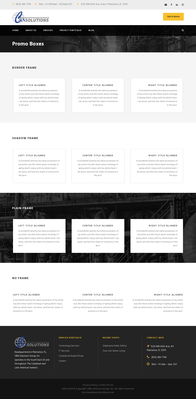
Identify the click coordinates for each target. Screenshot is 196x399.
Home (15, 30)
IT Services (64, 351)
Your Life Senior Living (114, 351)
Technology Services (69, 346)
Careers (62, 361)
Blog (91, 30)
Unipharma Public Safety (115, 346)
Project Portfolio (70, 30)
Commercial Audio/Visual (71, 356)
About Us (31, 30)
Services (48, 30)
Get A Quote (173, 16)
